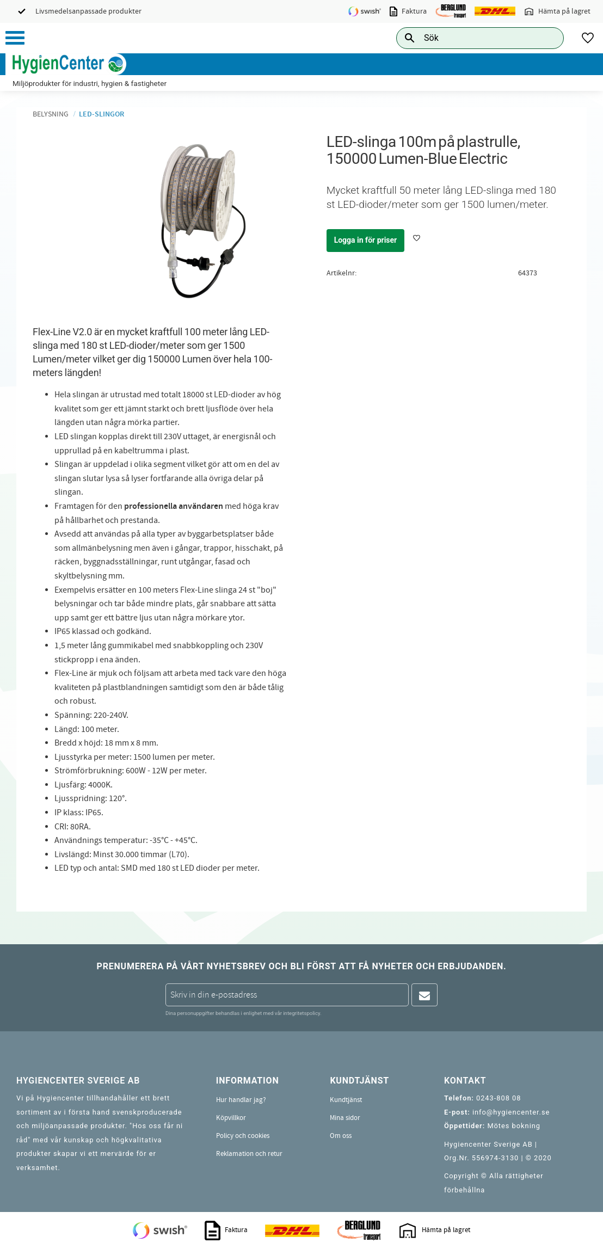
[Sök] (547, 38)
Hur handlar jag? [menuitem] (241, 1100)
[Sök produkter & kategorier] (468, 38)
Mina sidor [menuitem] (345, 1117)
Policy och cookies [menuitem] (242, 1135)
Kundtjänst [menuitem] (346, 1100)
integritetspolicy (301, 1013)
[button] (14, 37)
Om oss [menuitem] (341, 1135)
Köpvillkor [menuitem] (231, 1117)
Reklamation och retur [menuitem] (249, 1153)
